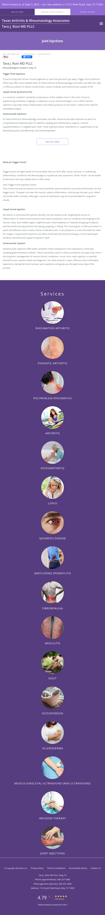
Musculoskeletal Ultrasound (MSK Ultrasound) (52, 783)
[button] (52, 12)
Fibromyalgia (52, 608)
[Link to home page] (49, 23)
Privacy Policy (37, 868)
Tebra (64, 904)
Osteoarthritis (52, 468)
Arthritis (52, 433)
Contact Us (96, 868)
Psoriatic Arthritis (52, 363)
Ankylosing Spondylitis (52, 573)
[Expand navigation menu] (101, 23)
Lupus (52, 503)
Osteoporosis (52, 713)
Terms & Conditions (56, 868)
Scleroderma (52, 748)
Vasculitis (52, 643)
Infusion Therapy (52, 818)
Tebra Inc (23, 868)
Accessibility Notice (78, 868)
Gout (52, 678)
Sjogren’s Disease (52, 538)
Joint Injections (44, 54)
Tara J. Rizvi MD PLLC (11, 54)
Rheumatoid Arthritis (53, 328)
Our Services (29, 54)
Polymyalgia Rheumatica (52, 398)
